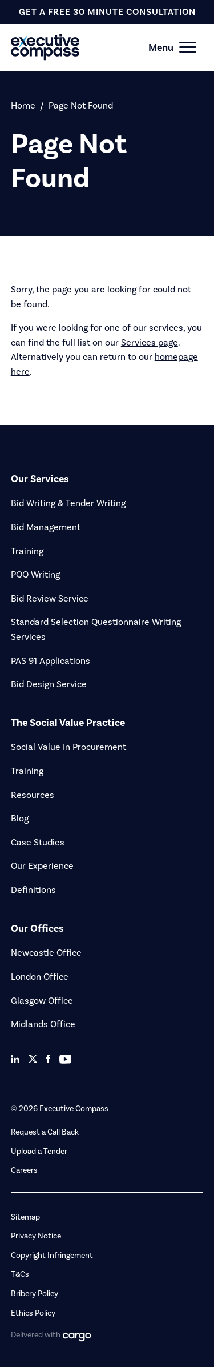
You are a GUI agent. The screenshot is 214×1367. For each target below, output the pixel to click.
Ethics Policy (33, 1313)
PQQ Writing (35, 574)
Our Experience (42, 865)
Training (27, 551)
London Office (39, 976)
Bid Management (45, 527)
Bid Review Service (49, 598)
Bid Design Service (49, 684)
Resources (32, 794)
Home (23, 105)
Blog (20, 818)
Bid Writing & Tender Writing (68, 503)
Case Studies (37, 842)
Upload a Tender (39, 1151)
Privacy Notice (36, 1236)
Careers (24, 1170)
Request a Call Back (45, 1132)
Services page (149, 342)
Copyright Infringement (52, 1255)
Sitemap (25, 1217)
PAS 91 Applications (50, 660)
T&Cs (20, 1274)
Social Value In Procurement (68, 746)
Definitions (33, 889)
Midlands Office (43, 1024)
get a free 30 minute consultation (107, 11)
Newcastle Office (46, 952)
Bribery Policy (34, 1293)
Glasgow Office (42, 1000)
